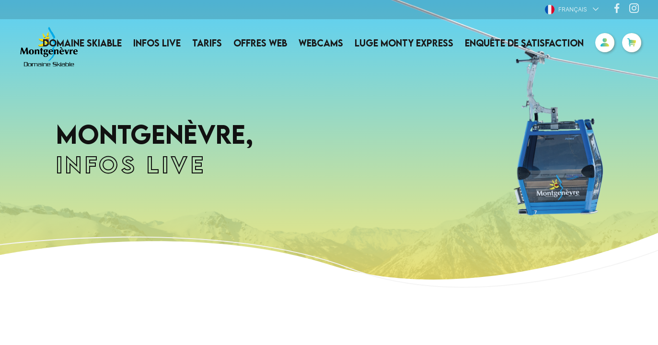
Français (566, 9)
